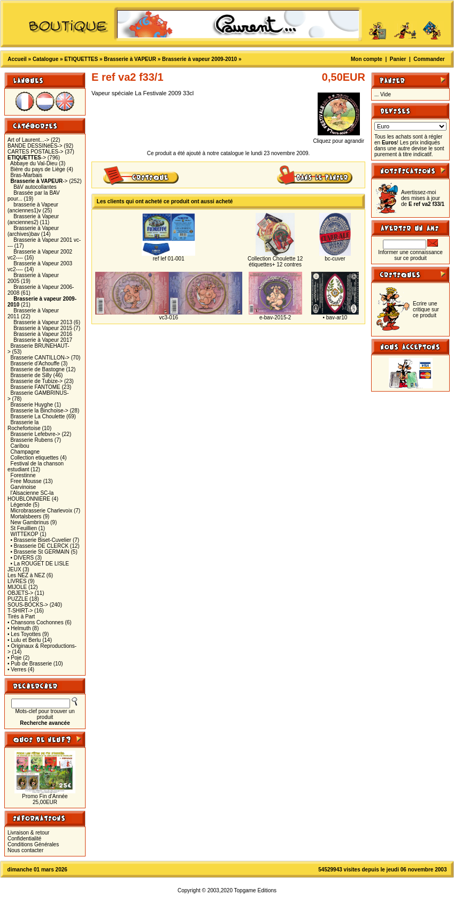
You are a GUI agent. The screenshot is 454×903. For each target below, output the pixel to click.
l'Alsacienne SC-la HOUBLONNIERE (30, 496)
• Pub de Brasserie (29, 664)
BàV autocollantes (35, 187)
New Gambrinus (30, 522)
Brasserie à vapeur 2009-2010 (199, 59)
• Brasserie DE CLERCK (40, 546)
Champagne (25, 452)
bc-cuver (335, 259)
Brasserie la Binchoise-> (39, 411)
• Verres (16, 669)
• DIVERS (22, 558)
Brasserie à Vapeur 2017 (42, 340)
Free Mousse (26, 481)
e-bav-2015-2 (275, 317)
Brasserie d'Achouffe (35, 363)
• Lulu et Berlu (24, 640)
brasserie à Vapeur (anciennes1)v (32, 207)
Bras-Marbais (26, 175)
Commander (428, 59)
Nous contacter (25, 850)
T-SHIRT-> (20, 611)
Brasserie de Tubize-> (37, 381)
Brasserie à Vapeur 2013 (42, 322)
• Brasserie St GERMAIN (40, 552)
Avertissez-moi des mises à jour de (422, 198)
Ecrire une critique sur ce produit (426, 309)
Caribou (20, 446)
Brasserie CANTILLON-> (40, 358)
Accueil (17, 59)
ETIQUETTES (81, 59)
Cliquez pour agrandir (338, 138)
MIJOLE (17, 587)
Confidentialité (24, 838)
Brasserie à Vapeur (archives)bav (33, 231)
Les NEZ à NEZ (26, 575)
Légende (21, 505)
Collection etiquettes (35, 458)
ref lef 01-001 (168, 259)
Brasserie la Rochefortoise (24, 425)
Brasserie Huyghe (32, 405)
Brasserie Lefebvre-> (35, 434)
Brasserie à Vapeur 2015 (42, 328)
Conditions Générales (33, 844)
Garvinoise (23, 487)
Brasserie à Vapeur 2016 (42, 334)
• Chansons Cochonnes (35, 622)
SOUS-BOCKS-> (27, 605)
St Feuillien (24, 528)
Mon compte (366, 59)
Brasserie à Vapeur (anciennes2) (33, 219)
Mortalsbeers (26, 516)
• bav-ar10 (335, 317)
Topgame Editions (255, 890)
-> (26, 157)
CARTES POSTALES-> (35, 152)
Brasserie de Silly (31, 375)
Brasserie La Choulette (38, 416)
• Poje (14, 658)
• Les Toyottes (24, 634)
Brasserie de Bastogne (38, 369)
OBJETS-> (20, 593)
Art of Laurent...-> (28, 140)
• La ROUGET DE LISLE (40, 564)
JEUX (14, 569)
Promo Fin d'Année (44, 796)
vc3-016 (168, 317)
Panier (398, 59)
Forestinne (23, 475)
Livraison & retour (28, 833)
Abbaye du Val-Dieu (33, 163)
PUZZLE (17, 599)
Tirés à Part (21, 616)
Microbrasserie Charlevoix (42, 511)
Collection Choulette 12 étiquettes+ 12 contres (275, 261)
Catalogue (45, 59)
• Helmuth (19, 628)
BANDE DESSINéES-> (35, 146)
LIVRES (17, 581)
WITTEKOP (25, 534)
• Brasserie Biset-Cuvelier (41, 540)
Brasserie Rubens (32, 440)
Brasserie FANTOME (35, 387)
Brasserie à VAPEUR (130, 59)
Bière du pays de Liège (38, 169)
